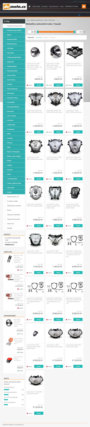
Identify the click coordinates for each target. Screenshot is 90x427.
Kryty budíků (11, 102)
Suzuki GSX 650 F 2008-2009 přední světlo (54, 158)
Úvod (28, 20)
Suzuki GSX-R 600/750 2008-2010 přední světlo (74, 64)
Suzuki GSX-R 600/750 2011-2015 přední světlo (74, 158)
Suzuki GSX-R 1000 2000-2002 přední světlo (54, 346)
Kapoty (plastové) (12, 89)
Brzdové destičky (12, 39)
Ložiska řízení (11, 125)
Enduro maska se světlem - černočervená (18, 358)
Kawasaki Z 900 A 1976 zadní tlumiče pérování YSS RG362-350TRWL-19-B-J (18, 278)
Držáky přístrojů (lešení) (14, 57)
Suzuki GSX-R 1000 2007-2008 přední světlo (35, 158)
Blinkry (9, 35)
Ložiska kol (10, 120)
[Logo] (15, 6)
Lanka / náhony (11, 116)
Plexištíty (10, 138)
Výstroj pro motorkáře (13, 215)
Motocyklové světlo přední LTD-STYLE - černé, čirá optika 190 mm (18, 322)
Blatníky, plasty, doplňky (14, 30)
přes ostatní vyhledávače (11, 397)
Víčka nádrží (10, 188)
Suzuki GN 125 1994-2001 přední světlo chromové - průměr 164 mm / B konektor (34, 66)
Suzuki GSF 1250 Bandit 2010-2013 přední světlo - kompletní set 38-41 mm (35, 300)
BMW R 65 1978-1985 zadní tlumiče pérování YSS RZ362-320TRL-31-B (18, 259)
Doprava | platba (36, 6)
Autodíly (9, 228)
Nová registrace (82, 1)
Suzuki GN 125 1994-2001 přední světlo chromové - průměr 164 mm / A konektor (53, 66)
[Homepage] (29, 6)
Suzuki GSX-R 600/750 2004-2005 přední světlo (35, 111)
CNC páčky (10, 48)
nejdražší (45, 37)
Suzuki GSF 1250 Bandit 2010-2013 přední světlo (35, 205)
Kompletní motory (12, 98)
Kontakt (62, 6)
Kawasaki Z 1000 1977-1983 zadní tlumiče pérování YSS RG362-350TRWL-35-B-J (18, 297)
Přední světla (52, 20)
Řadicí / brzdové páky (13, 152)
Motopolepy (10, 129)
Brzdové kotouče (12, 44)
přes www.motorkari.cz (10, 392)
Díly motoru (10, 53)
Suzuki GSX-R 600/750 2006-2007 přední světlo (54, 111)
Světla (9, 174)
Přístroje (9, 143)
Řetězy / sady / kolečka (14, 156)
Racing (9, 210)
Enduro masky (11, 75)
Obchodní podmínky (53, 6)
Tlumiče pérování (12, 179)
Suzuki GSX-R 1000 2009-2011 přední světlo (54, 252)
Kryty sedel (10, 111)
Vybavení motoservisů (13, 219)
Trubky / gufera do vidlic (14, 183)
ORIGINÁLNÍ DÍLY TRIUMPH (71, 6)
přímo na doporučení (9, 402)
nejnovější (52, 37)
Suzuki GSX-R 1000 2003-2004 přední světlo (35, 252)
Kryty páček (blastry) (13, 107)
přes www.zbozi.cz (9, 387)
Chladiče (9, 84)
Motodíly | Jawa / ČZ (13, 197)
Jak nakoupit (45, 6)
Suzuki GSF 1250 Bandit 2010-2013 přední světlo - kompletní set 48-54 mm (74, 300)
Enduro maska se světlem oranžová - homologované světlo (18, 340)
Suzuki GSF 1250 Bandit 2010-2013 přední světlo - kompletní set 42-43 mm (54, 300)
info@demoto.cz (9, 245)
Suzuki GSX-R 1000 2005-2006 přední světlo (74, 111)
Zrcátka (9, 192)
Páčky (9, 134)
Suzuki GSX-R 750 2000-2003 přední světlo (35, 392)
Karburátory (10, 93)
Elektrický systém (12, 71)
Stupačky (10, 170)
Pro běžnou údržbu (12, 201)
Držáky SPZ (10, 62)
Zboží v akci (10, 224)
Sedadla (9, 165)
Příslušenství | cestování (14, 206)
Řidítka (9, 161)
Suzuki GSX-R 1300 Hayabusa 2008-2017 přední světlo (53, 206)
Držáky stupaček (12, 66)
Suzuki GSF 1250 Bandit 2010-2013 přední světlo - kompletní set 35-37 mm (74, 253)
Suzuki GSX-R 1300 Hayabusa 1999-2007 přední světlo (73, 206)
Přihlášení (75, 1)
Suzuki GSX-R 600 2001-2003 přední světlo (74, 346)
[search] (79, 15)
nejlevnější (38, 37)
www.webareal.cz (19, 425)
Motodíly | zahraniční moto (14, 26)
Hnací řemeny (11, 80)
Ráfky (9, 147)
